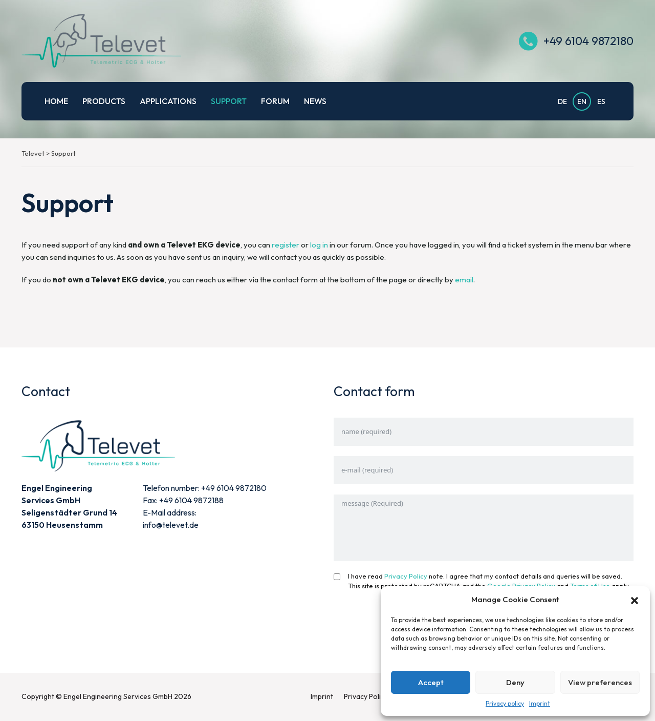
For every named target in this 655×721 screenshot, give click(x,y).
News (315, 101)
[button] (634, 599)
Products (103, 101)
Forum (275, 101)
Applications (168, 101)
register (285, 245)
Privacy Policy (405, 576)
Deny (515, 682)
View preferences (600, 682)
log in (319, 245)
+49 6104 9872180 (586, 40)
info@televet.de (171, 525)
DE (562, 101)
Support (229, 101)
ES (601, 101)
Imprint (539, 703)
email (464, 279)
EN (581, 101)
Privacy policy (505, 703)
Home (56, 101)
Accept (431, 682)
